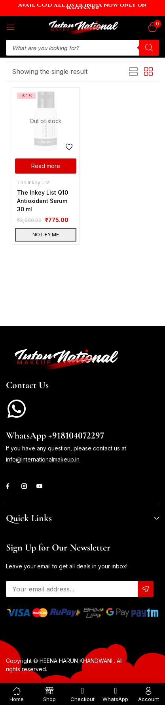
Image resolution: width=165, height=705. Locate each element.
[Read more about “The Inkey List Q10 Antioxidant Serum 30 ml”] (45, 166)
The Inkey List (33, 182)
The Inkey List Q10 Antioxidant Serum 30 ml (42, 200)
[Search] (149, 48)
